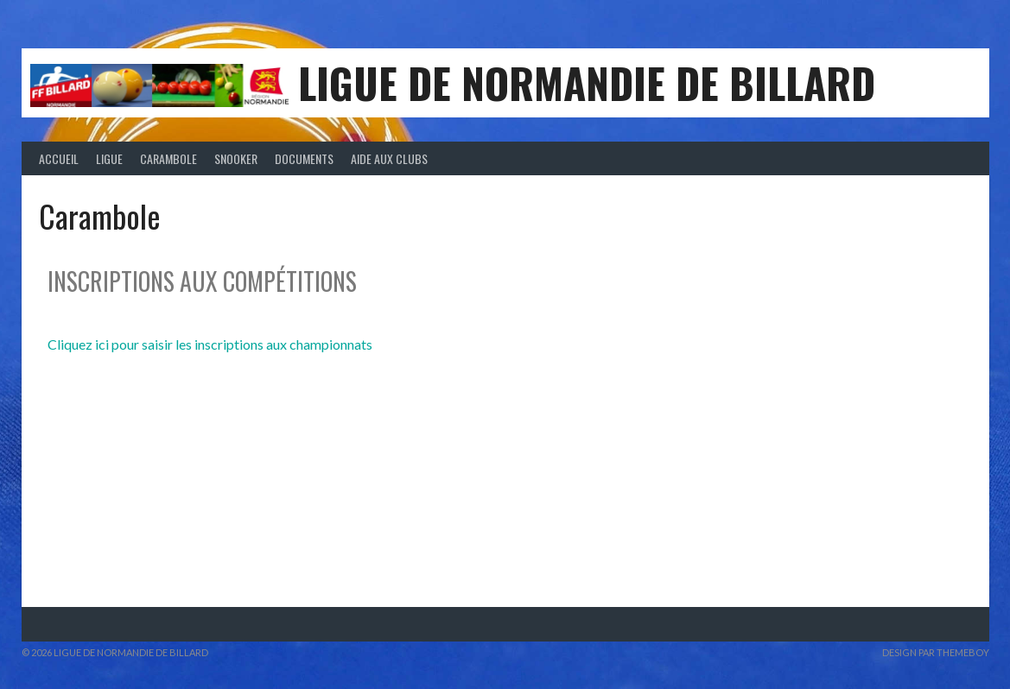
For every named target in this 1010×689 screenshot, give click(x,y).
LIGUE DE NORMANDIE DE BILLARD (586, 82)
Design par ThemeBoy (935, 652)
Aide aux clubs (389, 158)
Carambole (168, 158)
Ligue (109, 158)
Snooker (235, 158)
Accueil (59, 158)
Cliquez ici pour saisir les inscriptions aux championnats (210, 344)
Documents (304, 158)
